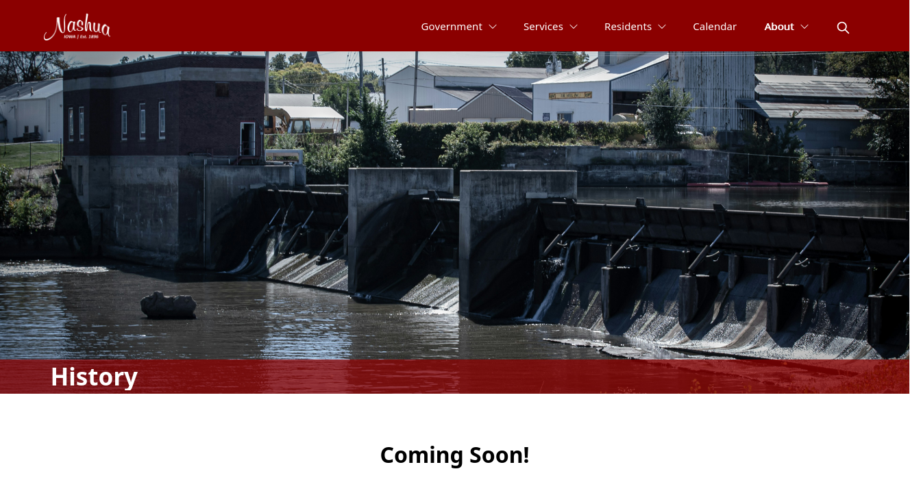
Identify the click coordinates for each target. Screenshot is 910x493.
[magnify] (843, 28)
